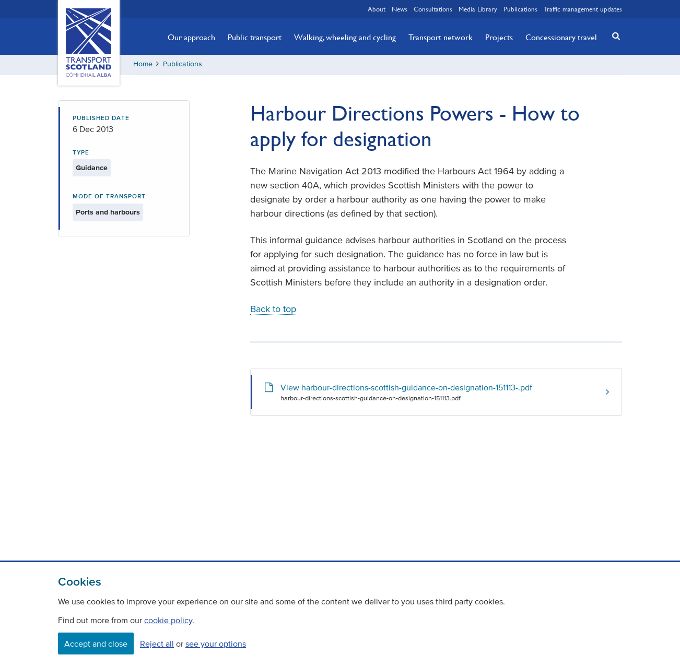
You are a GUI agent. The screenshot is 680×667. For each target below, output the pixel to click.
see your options (215, 643)
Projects (499, 37)
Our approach (191, 37)
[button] (613, 35)
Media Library (478, 9)
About (376, 9)
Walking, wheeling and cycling (345, 37)
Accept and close (95, 643)
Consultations (433, 9)
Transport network (440, 37)
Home (143, 65)
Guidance (92, 169)
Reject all (157, 643)
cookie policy (168, 620)
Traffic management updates (583, 9)
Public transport (255, 37)
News (399, 9)
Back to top (273, 310)
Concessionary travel (561, 37)
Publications (520, 9)
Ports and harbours (108, 213)
